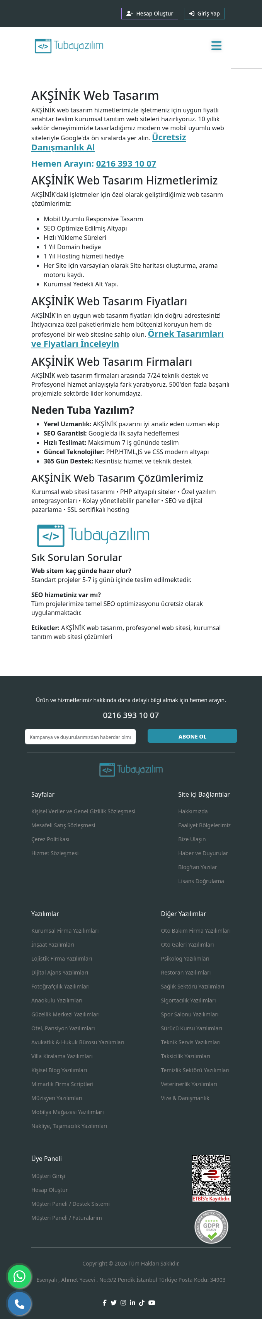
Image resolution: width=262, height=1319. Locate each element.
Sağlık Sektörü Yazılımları (192, 986)
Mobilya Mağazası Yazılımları (67, 1112)
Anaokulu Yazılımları (56, 1000)
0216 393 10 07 (126, 163)
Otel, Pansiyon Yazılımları (63, 1028)
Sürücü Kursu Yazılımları (191, 1028)
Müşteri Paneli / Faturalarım (66, 1217)
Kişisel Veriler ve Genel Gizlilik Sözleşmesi (83, 811)
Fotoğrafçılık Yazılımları (60, 986)
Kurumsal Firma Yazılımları (65, 930)
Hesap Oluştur (49, 1189)
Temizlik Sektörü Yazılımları (195, 1070)
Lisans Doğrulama (201, 881)
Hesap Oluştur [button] (149, 13)
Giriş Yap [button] (204, 13)
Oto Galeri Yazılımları (187, 944)
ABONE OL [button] (192, 736)
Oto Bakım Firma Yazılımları (196, 930)
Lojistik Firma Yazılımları (61, 958)
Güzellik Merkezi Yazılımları (65, 1014)
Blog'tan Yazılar (197, 867)
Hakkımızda (193, 811)
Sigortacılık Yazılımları (188, 1000)
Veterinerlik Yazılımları (189, 1084)
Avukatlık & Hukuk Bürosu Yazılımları (77, 1042)
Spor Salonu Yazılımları (189, 1014)
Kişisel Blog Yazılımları (59, 1070)
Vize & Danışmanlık (185, 1098)
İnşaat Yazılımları (52, 944)
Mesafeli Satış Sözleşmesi (63, 825)
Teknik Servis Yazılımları (190, 1042)
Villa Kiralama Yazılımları (62, 1056)
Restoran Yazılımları (186, 972)
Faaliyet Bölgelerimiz (204, 825)
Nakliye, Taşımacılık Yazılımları (69, 1126)
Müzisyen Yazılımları (56, 1098)
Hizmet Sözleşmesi (54, 853)
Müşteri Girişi (48, 1176)
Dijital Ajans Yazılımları (59, 972)
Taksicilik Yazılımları (185, 1056)
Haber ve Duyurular (203, 853)
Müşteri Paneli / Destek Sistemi (70, 1203)
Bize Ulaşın (192, 839)
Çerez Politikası (50, 839)
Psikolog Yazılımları (185, 958)
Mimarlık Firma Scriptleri (62, 1084)
